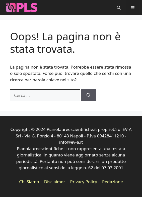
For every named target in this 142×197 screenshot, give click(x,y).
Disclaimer (54, 181)
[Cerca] (88, 95)
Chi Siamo (29, 181)
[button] (119, 7)
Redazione (112, 181)
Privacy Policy (83, 181)
